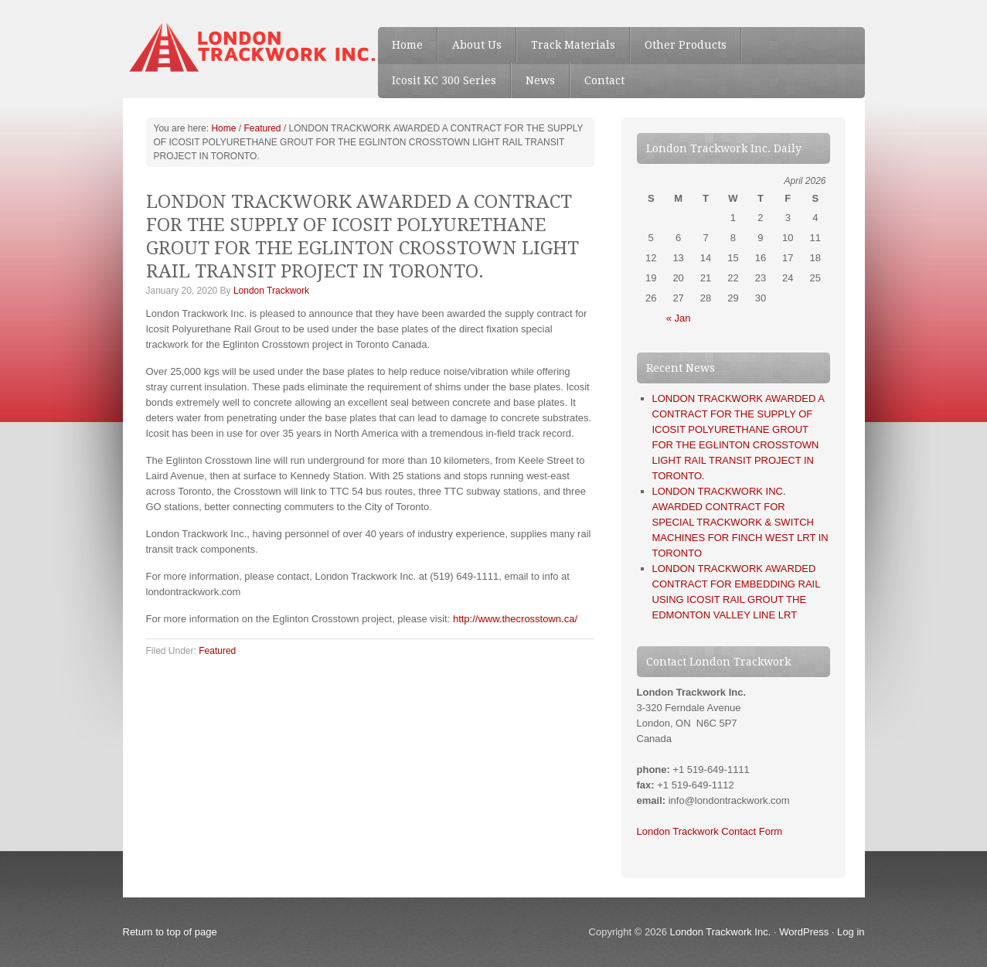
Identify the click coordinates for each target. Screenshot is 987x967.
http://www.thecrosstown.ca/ (515, 619)
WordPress (804, 932)
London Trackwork (271, 290)
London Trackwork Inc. (720, 932)
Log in (850, 932)
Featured (217, 650)
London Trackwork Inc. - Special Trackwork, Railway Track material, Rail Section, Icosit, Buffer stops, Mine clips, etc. (239, 46)
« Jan (678, 318)
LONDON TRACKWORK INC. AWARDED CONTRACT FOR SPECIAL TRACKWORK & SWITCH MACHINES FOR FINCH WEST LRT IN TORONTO (740, 522)
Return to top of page (170, 932)
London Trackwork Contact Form (710, 831)
